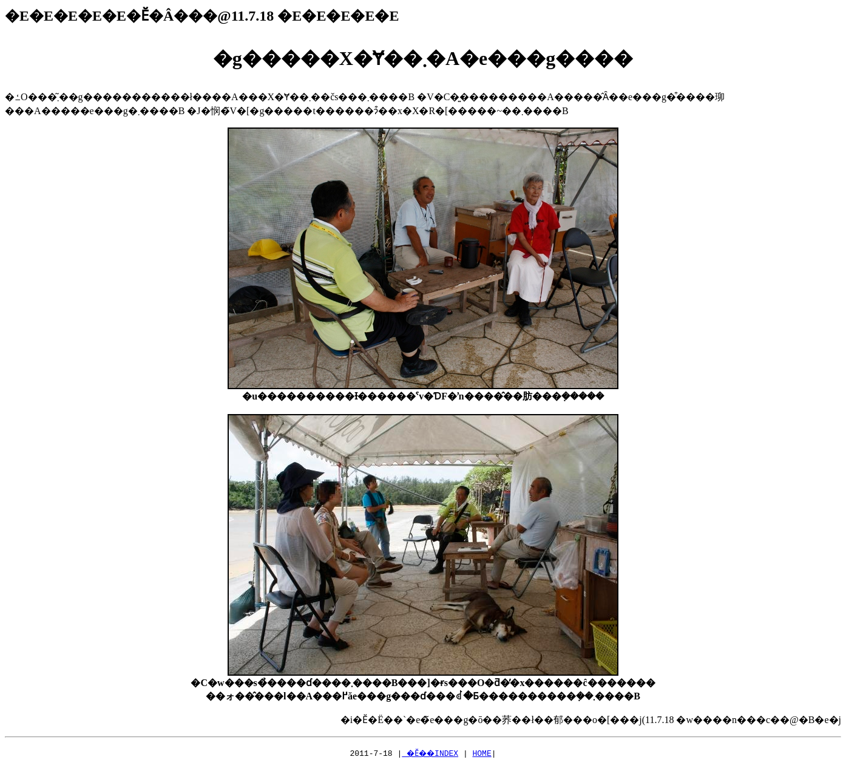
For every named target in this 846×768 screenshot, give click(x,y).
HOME (484, 752)
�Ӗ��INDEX (430, 752)
